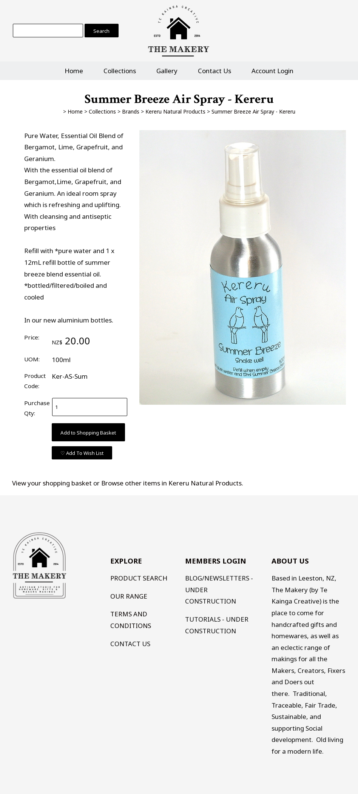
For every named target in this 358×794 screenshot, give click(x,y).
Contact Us (214, 70)
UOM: (32, 359)
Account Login (272, 70)
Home (74, 70)
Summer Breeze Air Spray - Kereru (253, 111)
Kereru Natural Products (175, 111)
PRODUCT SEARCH (138, 578)
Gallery (166, 70)
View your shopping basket (52, 483)
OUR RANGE (128, 596)
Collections (119, 70)
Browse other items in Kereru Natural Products (171, 483)
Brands (130, 111)
